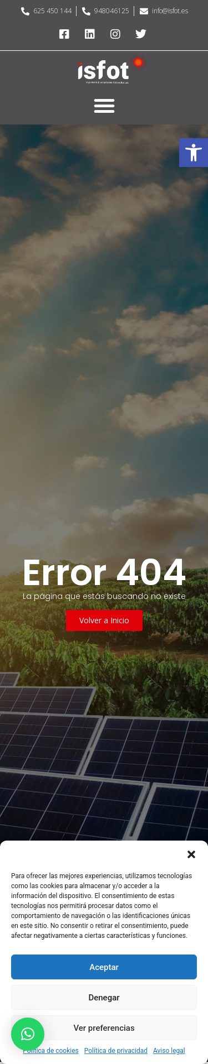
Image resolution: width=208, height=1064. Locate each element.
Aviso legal (169, 1051)
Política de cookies (51, 1051)
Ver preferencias (103, 1028)
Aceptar (104, 967)
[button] (193, 152)
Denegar (103, 998)
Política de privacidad (116, 1051)
